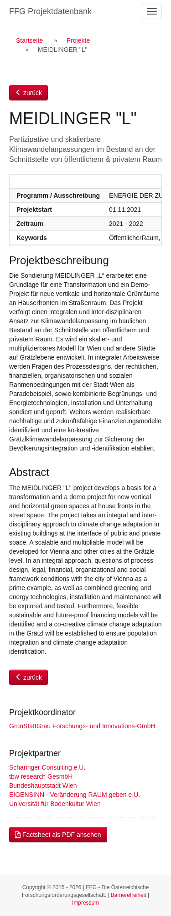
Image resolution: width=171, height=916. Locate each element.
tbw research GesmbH (41, 776)
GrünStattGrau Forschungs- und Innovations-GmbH (82, 726)
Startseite (29, 40)
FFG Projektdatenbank (50, 11)
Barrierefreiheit (128, 895)
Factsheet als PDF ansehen (58, 834)
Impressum (85, 903)
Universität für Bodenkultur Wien (55, 803)
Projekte (78, 40)
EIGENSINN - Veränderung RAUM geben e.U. (74, 794)
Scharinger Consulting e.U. (47, 767)
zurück (28, 92)
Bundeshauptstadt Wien (43, 785)
